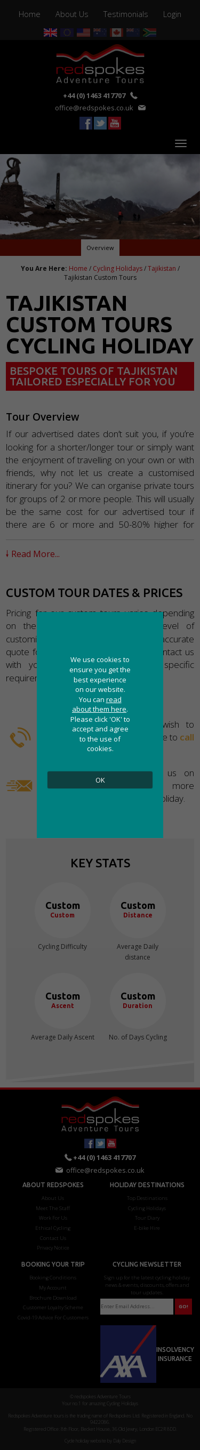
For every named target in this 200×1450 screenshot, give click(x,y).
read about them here (99, 704)
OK (100, 780)
